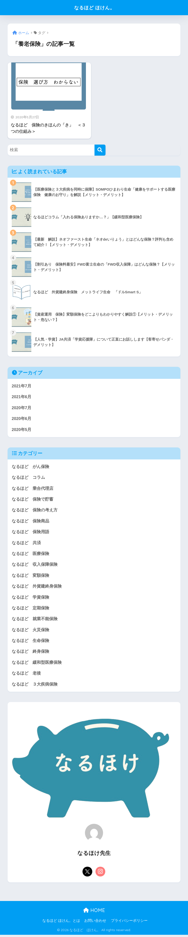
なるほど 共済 (26, 543)
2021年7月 (22, 386)
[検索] (100, 150)
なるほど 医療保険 (30, 554)
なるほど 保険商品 (30, 521)
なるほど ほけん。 (94, 7)
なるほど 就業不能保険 (35, 620)
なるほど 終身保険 (30, 653)
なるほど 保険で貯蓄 (32, 500)
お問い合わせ (95, 923)
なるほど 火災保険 (30, 631)
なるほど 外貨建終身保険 (37, 587)
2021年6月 (22, 397)
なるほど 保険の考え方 (35, 510)
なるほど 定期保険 (30, 609)
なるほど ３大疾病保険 (35, 686)
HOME (94, 912)
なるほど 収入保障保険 (35, 565)
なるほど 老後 (26, 675)
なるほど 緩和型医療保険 (37, 664)
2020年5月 (22, 430)
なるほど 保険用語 (30, 532)
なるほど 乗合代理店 (32, 489)
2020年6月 (22, 419)
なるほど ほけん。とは (61, 923)
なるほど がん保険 (30, 467)
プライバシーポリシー (129, 923)
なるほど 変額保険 (30, 576)
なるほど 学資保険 (30, 598)
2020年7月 (22, 408)
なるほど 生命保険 (30, 642)
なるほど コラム (28, 478)
